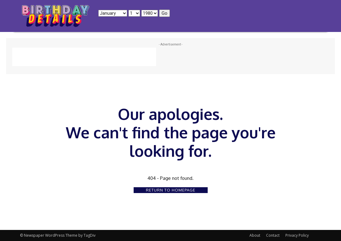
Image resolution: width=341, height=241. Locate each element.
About (254, 235)
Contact (273, 235)
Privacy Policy (297, 235)
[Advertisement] (84, 57)
